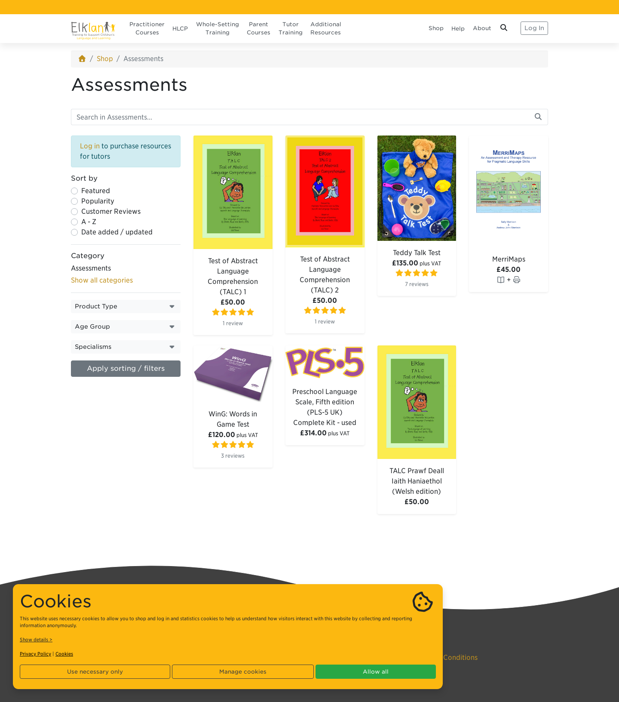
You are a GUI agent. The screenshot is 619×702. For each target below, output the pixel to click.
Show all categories (102, 280)
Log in (90, 146)
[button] (126, 306)
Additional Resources (325, 28)
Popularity (97, 201)
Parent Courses (258, 28)
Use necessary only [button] (95, 671)
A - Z (88, 222)
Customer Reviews (111, 211)
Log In (534, 28)
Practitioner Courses (147, 28)
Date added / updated (117, 232)
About (482, 28)
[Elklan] (93, 28)
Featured (95, 191)
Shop (436, 28)
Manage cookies (243, 671)
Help (458, 28)
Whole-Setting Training (217, 28)
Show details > (36, 640)
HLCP (180, 28)
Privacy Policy (35, 654)
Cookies (64, 654)
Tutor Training (291, 28)
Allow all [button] (376, 671)
